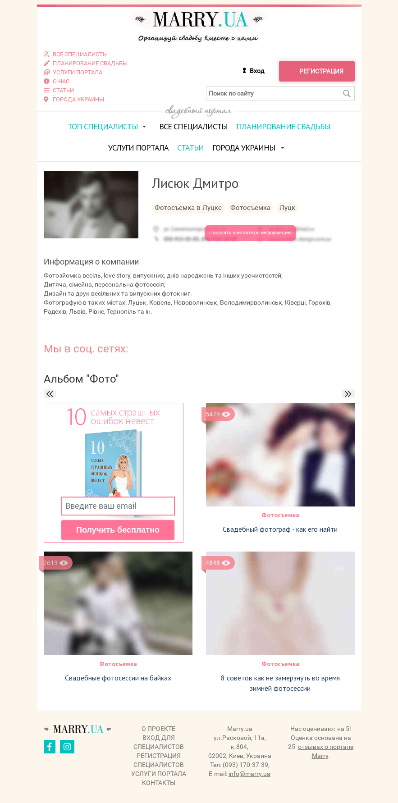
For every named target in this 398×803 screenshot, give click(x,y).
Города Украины (243, 147)
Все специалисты (193, 126)
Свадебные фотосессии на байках (118, 677)
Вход (257, 70)
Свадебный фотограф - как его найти (280, 529)
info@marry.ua (249, 773)
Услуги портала (138, 147)
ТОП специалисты (103, 126)
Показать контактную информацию (250, 233)
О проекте (158, 728)
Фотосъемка (280, 515)
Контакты (158, 782)
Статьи (190, 147)
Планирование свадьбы (283, 126)
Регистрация (321, 71)
